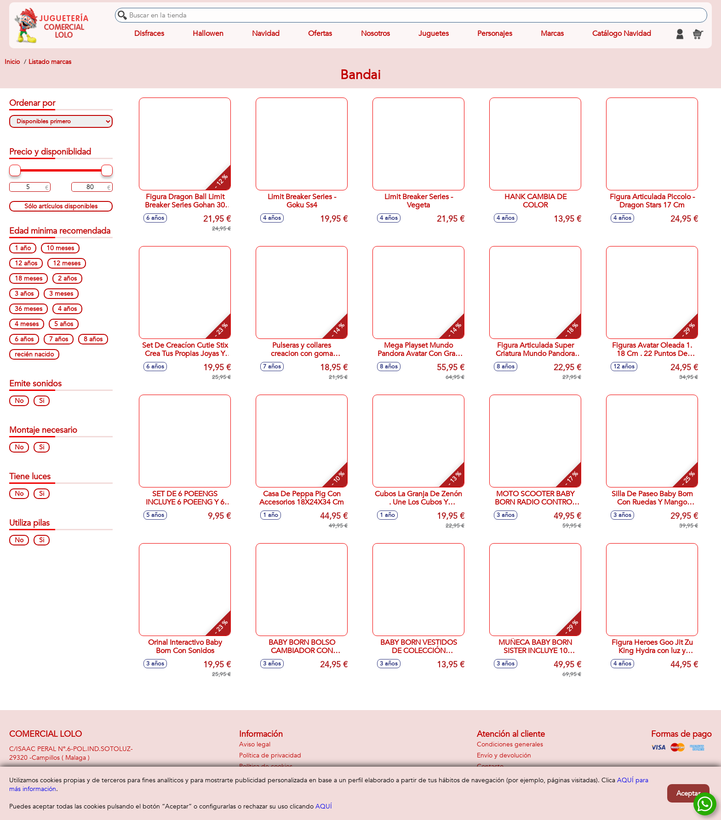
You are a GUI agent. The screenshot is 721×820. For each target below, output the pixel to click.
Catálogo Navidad (621, 34)
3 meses (61, 293)
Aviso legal (254, 744)
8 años (93, 339)
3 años (24, 293)
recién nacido (34, 354)
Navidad (266, 34)
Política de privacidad (270, 755)
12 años (26, 263)
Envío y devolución (504, 755)
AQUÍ (323, 806)
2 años (67, 278)
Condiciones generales (510, 744)
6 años (24, 339)
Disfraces (149, 34)
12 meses (66, 263)
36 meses (28, 308)
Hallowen (208, 34)
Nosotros (374, 34)
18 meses (28, 278)
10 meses (60, 248)
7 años (58, 339)
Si (41, 400)
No (19, 400)
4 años (67, 308)
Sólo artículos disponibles (60, 206)
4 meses (27, 324)
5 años (63, 324)
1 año (23, 248)
